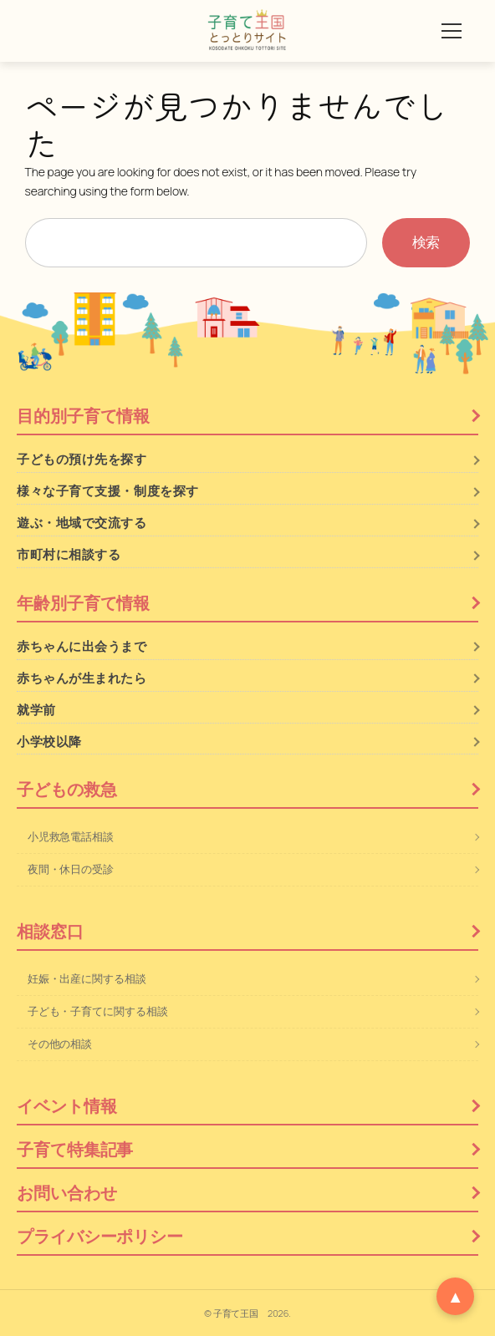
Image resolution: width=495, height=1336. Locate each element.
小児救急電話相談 (71, 836)
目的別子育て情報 (83, 415)
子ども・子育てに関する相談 (98, 1011)
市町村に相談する (68, 554)
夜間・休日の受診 (71, 868)
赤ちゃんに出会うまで (82, 646)
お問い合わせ (66, 1192)
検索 (426, 241)
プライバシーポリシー (100, 1236)
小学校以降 (49, 741)
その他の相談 (60, 1043)
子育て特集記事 (75, 1149)
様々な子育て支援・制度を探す (108, 491)
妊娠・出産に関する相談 (87, 978)
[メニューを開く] (451, 31)
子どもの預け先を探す (82, 459)
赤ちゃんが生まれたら (82, 678)
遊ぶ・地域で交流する (82, 522)
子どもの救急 (66, 789)
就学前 (36, 710)
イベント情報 (66, 1106)
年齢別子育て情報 (83, 603)
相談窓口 (50, 931)
